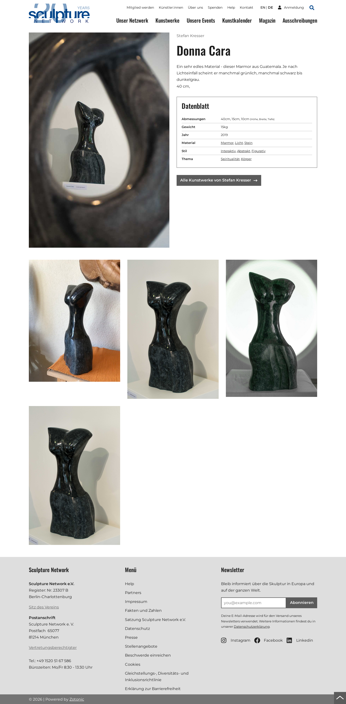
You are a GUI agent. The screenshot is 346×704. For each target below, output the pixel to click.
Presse (131, 637)
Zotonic (76, 699)
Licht (239, 143)
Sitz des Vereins (44, 607)
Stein (248, 143)
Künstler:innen (171, 7)
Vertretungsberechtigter (53, 647)
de (270, 7)
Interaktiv (228, 151)
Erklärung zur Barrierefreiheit (153, 688)
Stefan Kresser (190, 35)
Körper (246, 159)
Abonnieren (302, 602)
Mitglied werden (140, 7)
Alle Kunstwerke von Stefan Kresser (218, 180)
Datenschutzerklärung (252, 626)
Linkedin (300, 640)
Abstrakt (243, 151)
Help (231, 7)
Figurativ (259, 151)
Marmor (227, 143)
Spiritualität (230, 159)
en (262, 7)
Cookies (132, 664)
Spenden (215, 7)
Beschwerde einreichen (148, 655)
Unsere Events (201, 20)
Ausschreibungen (300, 20)
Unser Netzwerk (132, 20)
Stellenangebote (141, 646)
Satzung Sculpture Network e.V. (155, 619)
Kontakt (246, 7)
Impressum (136, 601)
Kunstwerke (167, 20)
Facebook (268, 640)
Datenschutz (137, 628)
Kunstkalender (237, 20)
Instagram (235, 640)
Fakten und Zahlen (143, 610)
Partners (133, 592)
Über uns (195, 7)
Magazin (267, 20)
